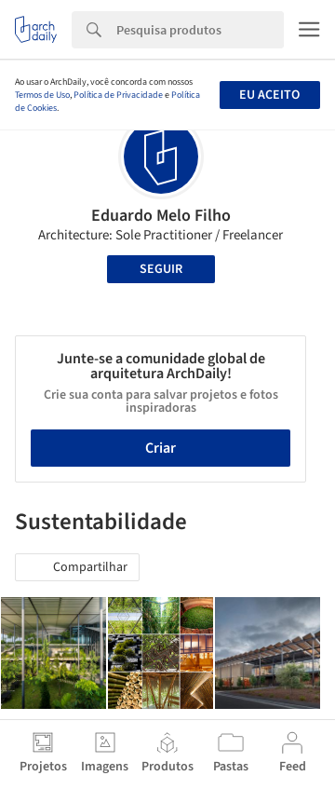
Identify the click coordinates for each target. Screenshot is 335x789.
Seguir (161, 269)
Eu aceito (269, 95)
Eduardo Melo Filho (161, 215)
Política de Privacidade (118, 95)
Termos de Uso (42, 95)
